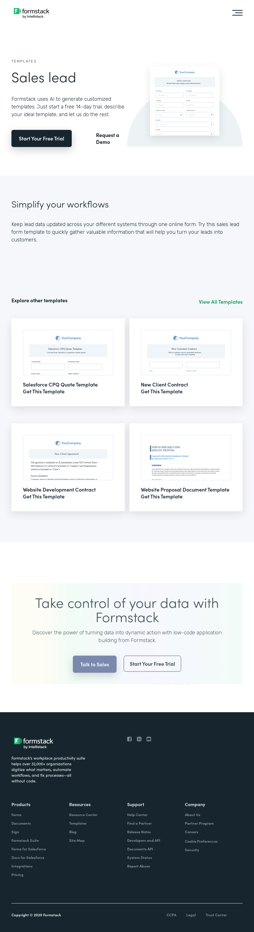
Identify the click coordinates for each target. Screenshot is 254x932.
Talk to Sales (94, 672)
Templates (24, 61)
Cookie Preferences (201, 841)
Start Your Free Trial (41, 138)
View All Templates (221, 301)
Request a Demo (107, 138)
